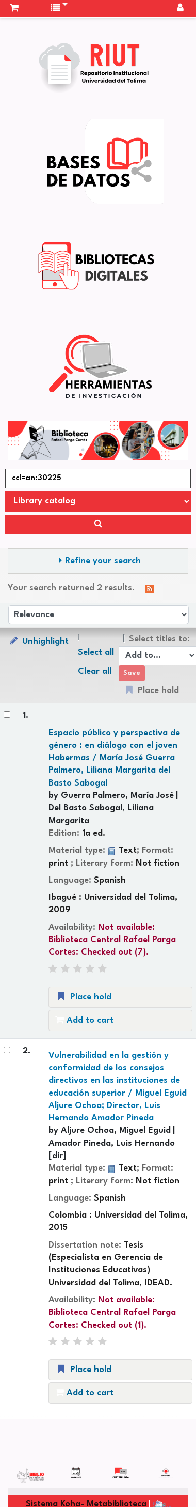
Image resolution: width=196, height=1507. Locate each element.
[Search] (98, 524)
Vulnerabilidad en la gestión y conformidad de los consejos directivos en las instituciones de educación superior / (117, 1086)
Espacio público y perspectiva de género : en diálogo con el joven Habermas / (114, 758)
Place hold (83, 997)
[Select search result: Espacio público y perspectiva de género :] (7, 714)
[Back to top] (164, 1475)
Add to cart (84, 1020)
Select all (96, 652)
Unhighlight (38, 641)
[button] (14, 8)
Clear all (94, 671)
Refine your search (103, 561)
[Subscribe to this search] (149, 588)
